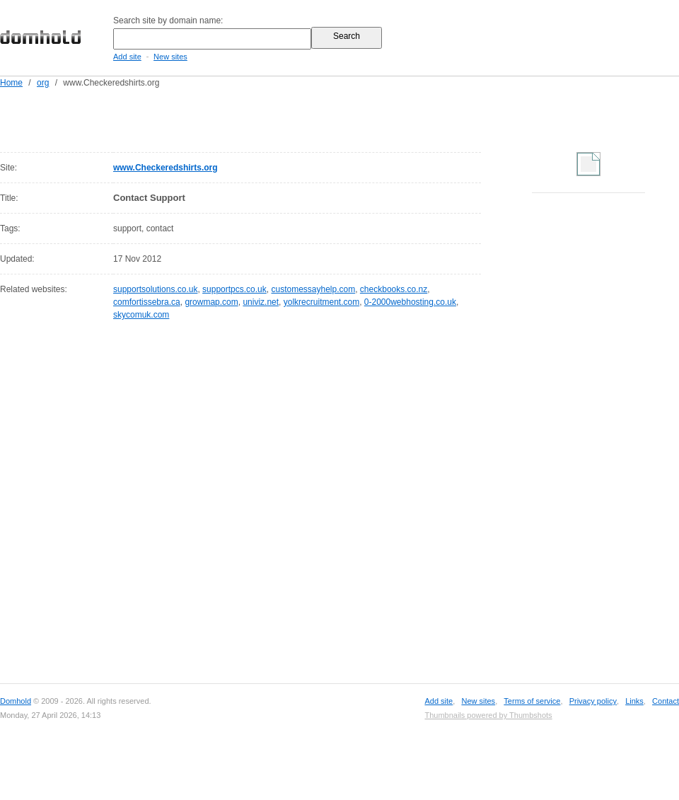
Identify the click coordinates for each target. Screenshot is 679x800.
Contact (665, 701)
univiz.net (261, 302)
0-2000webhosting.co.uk (410, 302)
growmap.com (211, 302)
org (43, 83)
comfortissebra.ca (146, 302)
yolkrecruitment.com (321, 302)
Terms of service (532, 701)
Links (634, 701)
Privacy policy (593, 701)
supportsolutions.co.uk (155, 289)
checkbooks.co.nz (393, 289)
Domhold (15, 701)
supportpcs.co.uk (234, 289)
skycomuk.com (141, 315)
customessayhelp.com (313, 289)
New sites (170, 56)
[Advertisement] (215, 117)
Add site (127, 56)
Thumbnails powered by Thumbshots (488, 715)
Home (11, 83)
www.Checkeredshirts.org (165, 168)
